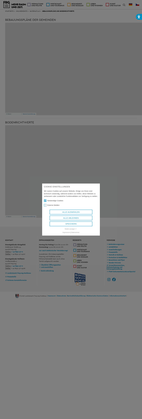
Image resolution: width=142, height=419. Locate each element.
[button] (139, 17)
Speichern (71, 224)
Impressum (66, 232)
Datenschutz (75, 232)
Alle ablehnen (71, 218)
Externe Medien (51, 205)
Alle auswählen (71, 212)
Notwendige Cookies (53, 200)
